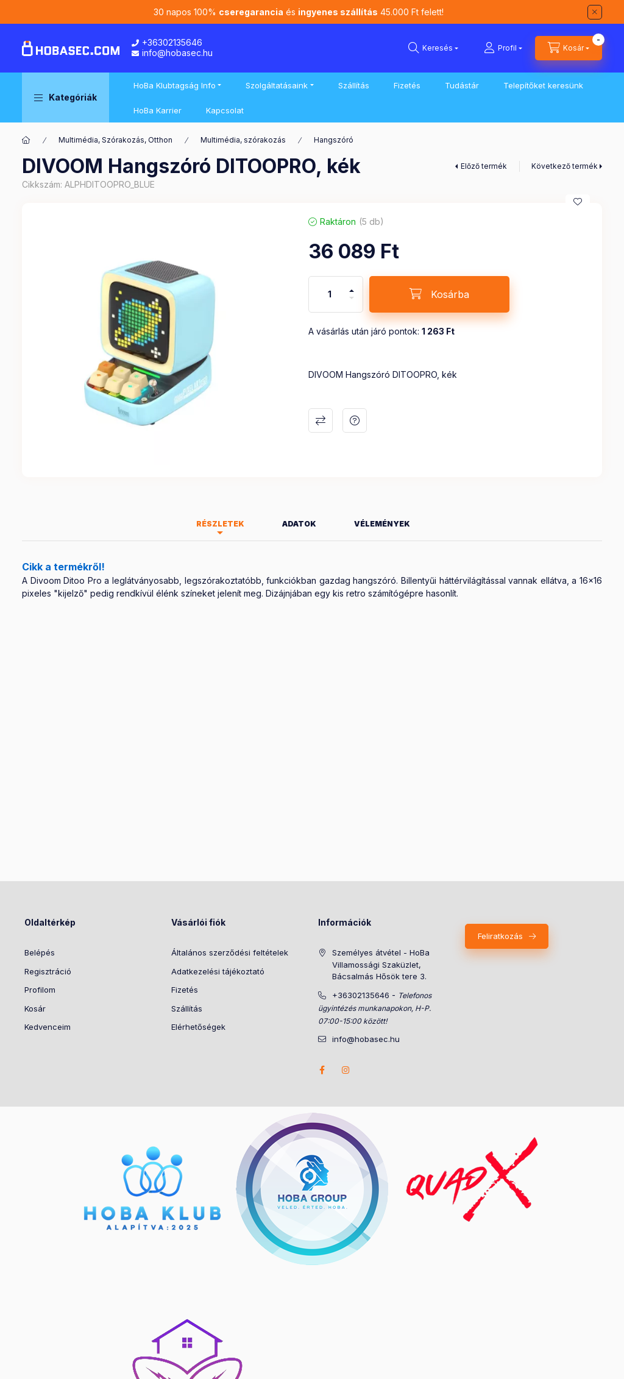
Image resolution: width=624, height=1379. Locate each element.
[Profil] (503, 48)
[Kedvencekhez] (578, 201)
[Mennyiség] (330, 294)
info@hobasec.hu (172, 53)
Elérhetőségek (198, 1027)
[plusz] (351, 285)
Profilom (39, 989)
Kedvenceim (47, 1027)
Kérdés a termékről (354, 420)
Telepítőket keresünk (543, 85)
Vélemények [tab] (382, 523)
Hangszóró (333, 139)
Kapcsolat (225, 110)
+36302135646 (167, 42)
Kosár (35, 1008)
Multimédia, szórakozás (243, 139)
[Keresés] (433, 48)
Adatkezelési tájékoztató (217, 971)
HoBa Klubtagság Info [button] (174, 85)
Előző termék (484, 166)
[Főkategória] (26, 140)
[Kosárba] (439, 294)
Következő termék (564, 166)
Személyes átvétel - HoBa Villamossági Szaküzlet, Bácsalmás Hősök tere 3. (381, 964)
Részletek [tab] (220, 523)
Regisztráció (47, 971)
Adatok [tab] (299, 523)
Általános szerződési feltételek (229, 952)
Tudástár (462, 85)
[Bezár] (594, 12)
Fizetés (407, 85)
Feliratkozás (500, 936)
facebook (322, 1070)
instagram (346, 1070)
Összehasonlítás (320, 420)
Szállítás (353, 85)
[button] (65, 97)
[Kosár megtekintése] (568, 48)
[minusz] (351, 303)
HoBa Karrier (157, 110)
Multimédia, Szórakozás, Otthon (115, 139)
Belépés (39, 952)
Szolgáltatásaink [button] (277, 85)
